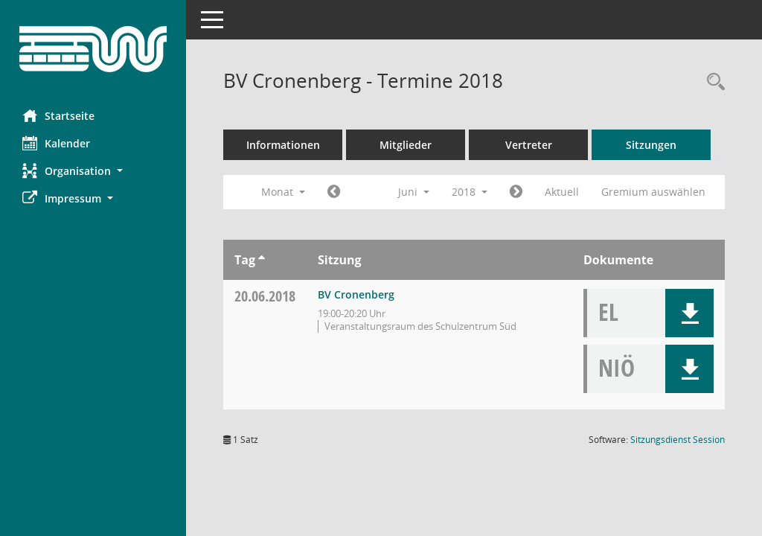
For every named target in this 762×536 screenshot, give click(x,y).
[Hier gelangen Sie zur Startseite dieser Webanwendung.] (93, 49)
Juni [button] (413, 192)
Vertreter (528, 145)
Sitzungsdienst (677, 439)
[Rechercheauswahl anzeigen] (712, 82)
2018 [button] (469, 192)
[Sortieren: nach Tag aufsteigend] (261, 260)
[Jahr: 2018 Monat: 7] (516, 192)
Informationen (283, 145)
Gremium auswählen (653, 192)
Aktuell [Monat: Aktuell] (562, 192)
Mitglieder (406, 145)
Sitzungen (651, 145)
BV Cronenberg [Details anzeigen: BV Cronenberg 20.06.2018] (356, 294)
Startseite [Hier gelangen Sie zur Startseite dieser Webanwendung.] (58, 115)
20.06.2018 (264, 296)
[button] (93, 171)
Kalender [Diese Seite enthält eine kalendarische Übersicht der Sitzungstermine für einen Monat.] (56, 142)
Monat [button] (283, 192)
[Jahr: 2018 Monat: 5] (333, 192)
